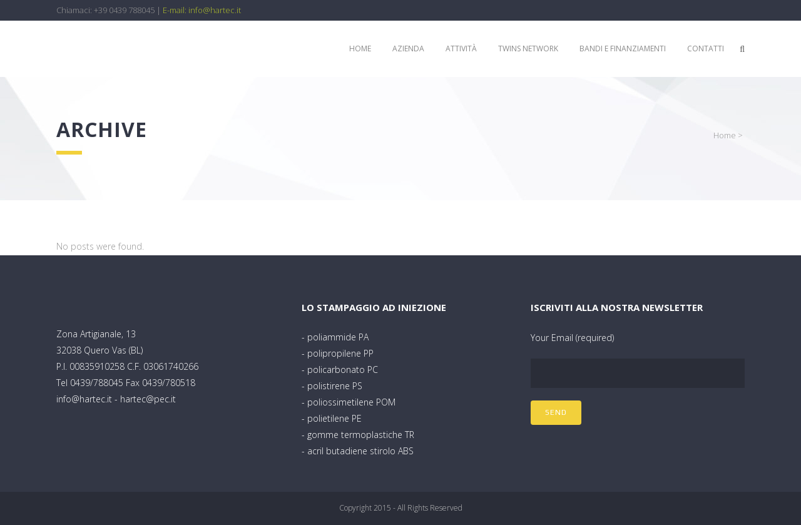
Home (724, 135)
